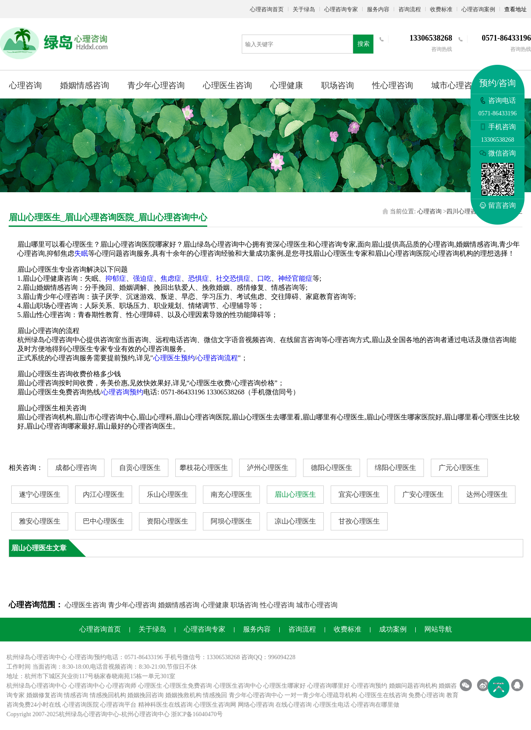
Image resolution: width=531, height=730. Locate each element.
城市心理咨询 (455, 85)
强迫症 (143, 278)
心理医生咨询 (227, 85)
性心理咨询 (392, 85)
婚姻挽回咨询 (145, 695)
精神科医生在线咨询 (165, 704)
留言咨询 (498, 205)
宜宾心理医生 (359, 494)
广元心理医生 (459, 467)
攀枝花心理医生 (204, 467)
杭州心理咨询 (139, 714)
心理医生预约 (174, 358)
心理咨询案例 (478, 9)
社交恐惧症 (233, 278)
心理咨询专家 (341, 9)
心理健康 (286, 85)
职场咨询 (337, 85)
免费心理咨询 (426, 695)
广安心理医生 (423, 494)
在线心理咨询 (293, 704)
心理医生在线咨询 (383, 695)
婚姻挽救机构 (183, 695)
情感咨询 (76, 695)
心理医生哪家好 (284, 685)
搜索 (363, 44)
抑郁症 (115, 278)
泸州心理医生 (267, 467)
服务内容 (378, 9)
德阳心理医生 (331, 467)
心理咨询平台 (118, 704)
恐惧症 (198, 278)
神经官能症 (295, 278)
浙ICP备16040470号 (197, 714)
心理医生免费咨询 (188, 685)
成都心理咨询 (76, 467)
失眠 (81, 253)
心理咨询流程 (217, 358)
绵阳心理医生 (395, 467)
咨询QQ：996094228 (268, 657)
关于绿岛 (304, 9)
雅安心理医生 (39, 521)
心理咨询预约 (122, 392)
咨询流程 (409, 9)
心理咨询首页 (267, 9)
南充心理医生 (231, 494)
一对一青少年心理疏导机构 (320, 695)
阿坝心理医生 (231, 521)
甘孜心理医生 (359, 521)
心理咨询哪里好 (328, 685)
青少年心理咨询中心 (256, 695)
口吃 (264, 278)
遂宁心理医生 (39, 494)
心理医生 (150, 685)
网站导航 (438, 629)
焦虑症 (171, 278)
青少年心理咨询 (156, 85)
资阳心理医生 (167, 521)
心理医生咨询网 (215, 704)
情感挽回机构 (108, 695)
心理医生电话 (331, 704)
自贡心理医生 (140, 467)
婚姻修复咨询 (44, 695)
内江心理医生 (103, 494)
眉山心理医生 (295, 494)
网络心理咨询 (256, 704)
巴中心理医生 (103, 521)
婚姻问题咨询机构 (413, 685)
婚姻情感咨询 (84, 85)
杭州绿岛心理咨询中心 (36, 685)
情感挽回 (215, 695)
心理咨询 (25, 85)
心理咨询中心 (87, 685)
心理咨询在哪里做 (375, 704)
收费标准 (441, 9)
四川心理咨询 (464, 211)
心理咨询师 (121, 685)
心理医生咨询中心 (238, 685)
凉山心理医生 (295, 521)
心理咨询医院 (81, 704)
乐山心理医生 (167, 494)
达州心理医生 (487, 494)
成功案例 (393, 629)
